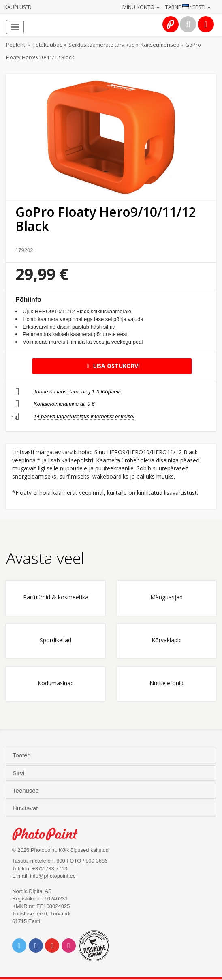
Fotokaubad (48, 44)
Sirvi (19, 773)
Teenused (27, 790)
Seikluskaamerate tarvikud (101, 44)
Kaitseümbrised (160, 44)
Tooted (22, 755)
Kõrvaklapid (167, 640)
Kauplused (18, 7)
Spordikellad (55, 640)
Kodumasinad (56, 683)
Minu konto (141, 7)
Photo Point (49, 834)
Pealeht (15, 44)
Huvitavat (26, 808)
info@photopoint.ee (53, 876)
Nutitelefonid (166, 683)
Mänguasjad (166, 597)
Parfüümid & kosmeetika (55, 597)
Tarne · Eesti (188, 7)
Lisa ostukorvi (112, 366)
